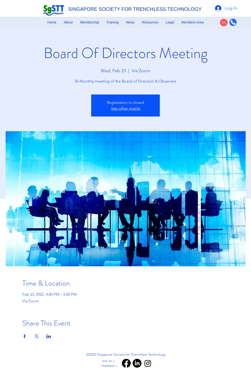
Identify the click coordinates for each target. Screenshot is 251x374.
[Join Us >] (109, 361)
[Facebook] (126, 363)
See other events (125, 108)
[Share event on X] (36, 336)
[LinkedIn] (137, 363)
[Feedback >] (110, 366)
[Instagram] (147, 363)
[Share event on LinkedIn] (48, 336)
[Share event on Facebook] (24, 336)
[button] (68, 22)
